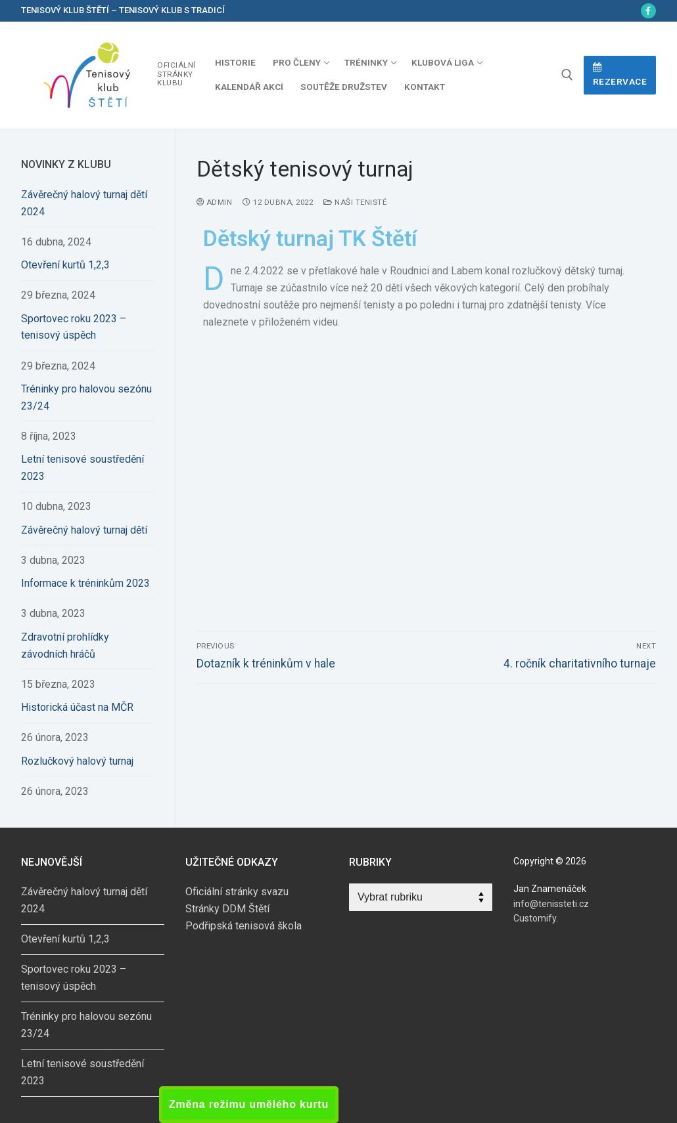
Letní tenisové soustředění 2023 (82, 467)
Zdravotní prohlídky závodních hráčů (65, 645)
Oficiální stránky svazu (237, 891)
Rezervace (620, 75)
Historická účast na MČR (77, 707)
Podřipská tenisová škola (243, 926)
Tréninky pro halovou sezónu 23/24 (86, 397)
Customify (534, 918)
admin (215, 202)
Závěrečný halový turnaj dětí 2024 (84, 203)
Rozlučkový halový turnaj (77, 761)
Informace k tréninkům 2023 (85, 583)
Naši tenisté (354, 202)
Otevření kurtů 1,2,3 (65, 265)
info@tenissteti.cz (551, 904)
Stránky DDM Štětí (227, 908)
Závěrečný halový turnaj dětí (84, 530)
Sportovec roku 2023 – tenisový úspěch (73, 327)
